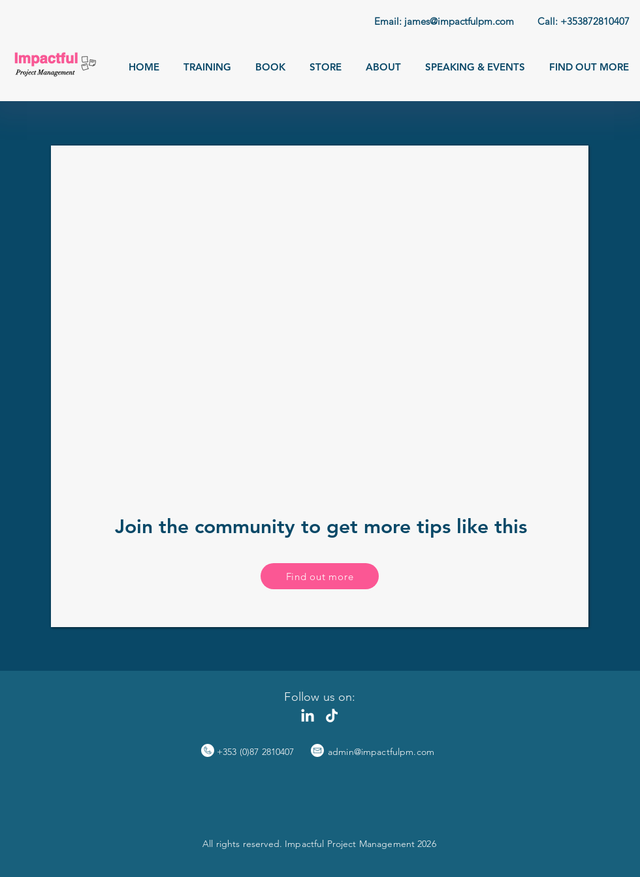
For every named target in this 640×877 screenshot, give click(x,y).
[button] (207, 67)
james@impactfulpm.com (459, 21)
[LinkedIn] (307, 716)
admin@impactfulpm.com (381, 752)
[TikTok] (332, 716)
